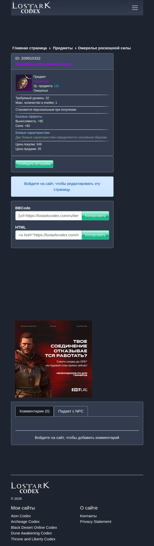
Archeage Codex (25, 521)
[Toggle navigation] (135, 8)
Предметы (63, 48)
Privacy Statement (95, 521)
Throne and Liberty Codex (33, 539)
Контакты (88, 516)
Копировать (95, 215)
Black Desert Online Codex (34, 527)
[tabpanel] (77, 431)
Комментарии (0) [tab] (35, 411)
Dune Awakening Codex (31, 533)
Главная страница (30, 48)
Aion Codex (21, 516)
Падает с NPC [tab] (70, 411)
